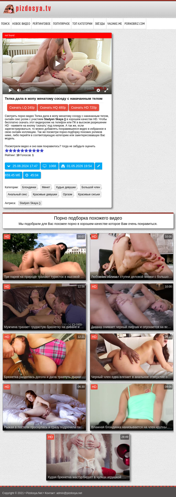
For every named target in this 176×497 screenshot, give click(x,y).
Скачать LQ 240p (22, 107)
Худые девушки (66, 187)
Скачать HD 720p (84, 107)
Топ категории (82, 24)
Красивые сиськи (89, 194)
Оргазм (67, 194)
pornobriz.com (134, 24)
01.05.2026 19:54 (76, 166)
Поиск (5, 24)
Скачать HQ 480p (53, 107)
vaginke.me (114, 24)
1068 (49, 166)
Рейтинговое (42, 24)
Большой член (91, 187)
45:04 (31, 175)
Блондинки (29, 187)
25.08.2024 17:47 (22, 166)
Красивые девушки (45, 194)
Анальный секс (17, 194)
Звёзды (100, 24)
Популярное (61, 24)
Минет (46, 187)
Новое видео (21, 24)
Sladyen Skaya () (29, 203)
